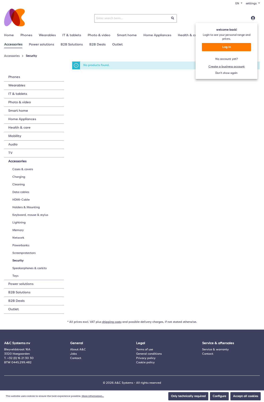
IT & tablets (17, 94)
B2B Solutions (19, 292)
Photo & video (19, 102)
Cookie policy (145, 362)
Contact (75, 358)
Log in (226, 47)
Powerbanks (20, 245)
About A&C (78, 349)
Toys (15, 275)
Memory (18, 230)
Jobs (73, 353)
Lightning (19, 222)
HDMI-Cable (21, 199)
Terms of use (144, 349)
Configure (219, 396)
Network (18, 237)
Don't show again (226, 73)
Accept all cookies (245, 396)
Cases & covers (22, 169)
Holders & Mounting (26, 207)
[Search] (173, 18)
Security (18, 260)
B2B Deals (16, 301)
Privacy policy (146, 358)
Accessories (17, 161)
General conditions (149, 353)
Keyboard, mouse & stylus (30, 215)
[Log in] (253, 18)
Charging (18, 176)
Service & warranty (215, 349)
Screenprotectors (23, 253)
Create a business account (227, 66)
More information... (93, 396)
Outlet (13, 309)
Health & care (19, 127)
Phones (14, 77)
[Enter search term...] (131, 18)
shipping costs (111, 322)
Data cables (20, 192)
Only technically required (188, 396)
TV (10, 153)
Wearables (16, 85)
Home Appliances (22, 119)
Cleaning (18, 184)
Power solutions (20, 284)
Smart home (18, 111)
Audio (13, 144)
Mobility (14, 136)
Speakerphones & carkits (29, 268)
